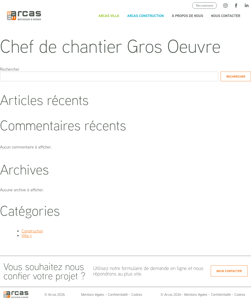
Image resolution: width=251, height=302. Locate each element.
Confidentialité (118, 294)
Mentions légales (92, 294)
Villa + (27, 235)
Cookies (136, 294)
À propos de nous (187, 15)
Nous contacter (225, 15)
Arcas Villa (108, 15)
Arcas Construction (145, 15)
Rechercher (10, 69)
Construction (32, 231)
